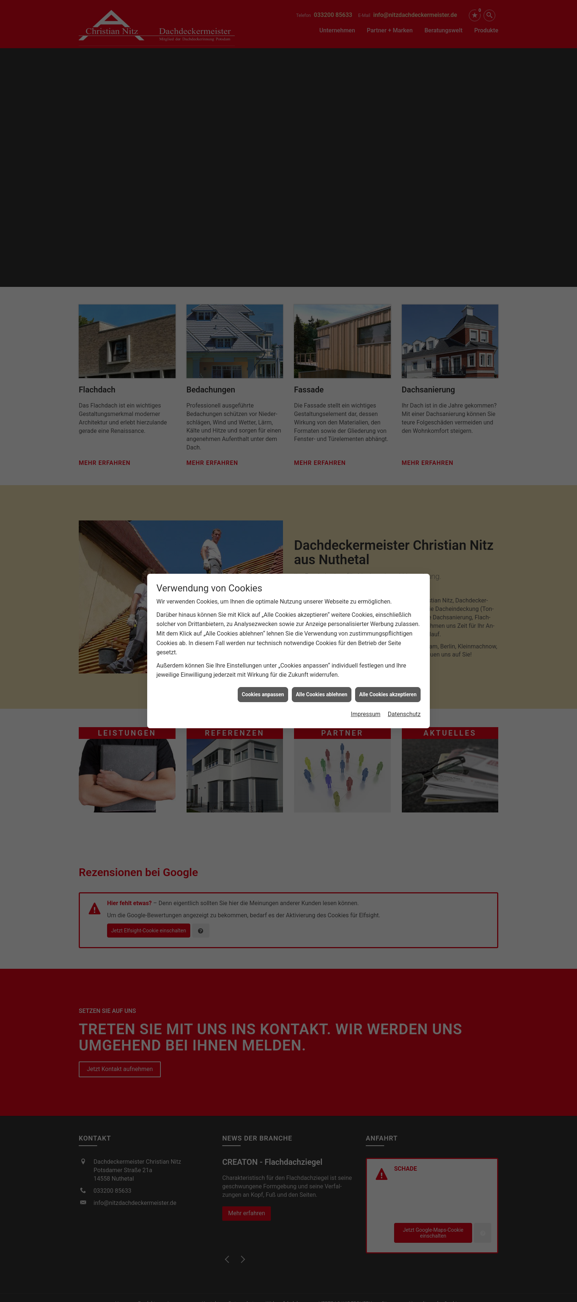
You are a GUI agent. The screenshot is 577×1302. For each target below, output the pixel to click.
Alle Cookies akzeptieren (388, 694)
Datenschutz (404, 714)
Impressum (365, 714)
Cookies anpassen (263, 694)
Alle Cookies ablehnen (321, 694)
